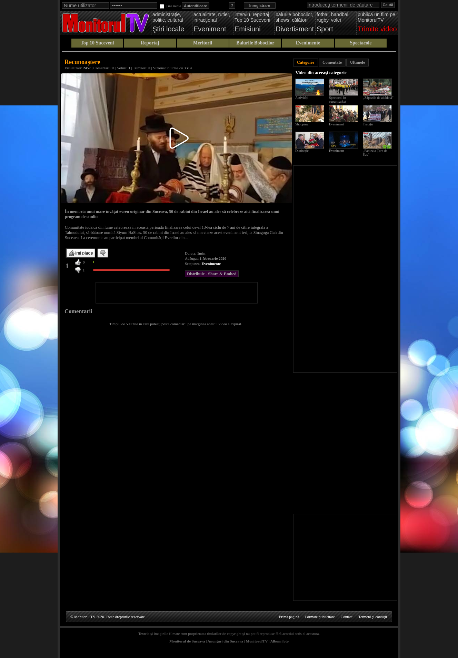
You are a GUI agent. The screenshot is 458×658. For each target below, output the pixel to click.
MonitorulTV (257, 641)
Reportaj (150, 42)
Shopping (301, 124)
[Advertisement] (176, 292)
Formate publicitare (320, 617)
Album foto (279, 641)
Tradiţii (368, 124)
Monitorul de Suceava (187, 641)
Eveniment (336, 124)
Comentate (332, 62)
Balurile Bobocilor (255, 42)
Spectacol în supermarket (337, 99)
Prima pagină (289, 617)
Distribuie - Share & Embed (212, 273)
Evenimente (308, 42)
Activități (301, 98)
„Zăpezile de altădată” (378, 98)
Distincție (302, 151)
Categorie (305, 62)
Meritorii (202, 42)
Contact (346, 617)
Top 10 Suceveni (97, 42)
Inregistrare (259, 5)
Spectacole (360, 42)
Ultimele (357, 62)
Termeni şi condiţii (372, 617)
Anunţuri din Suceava (225, 641)
